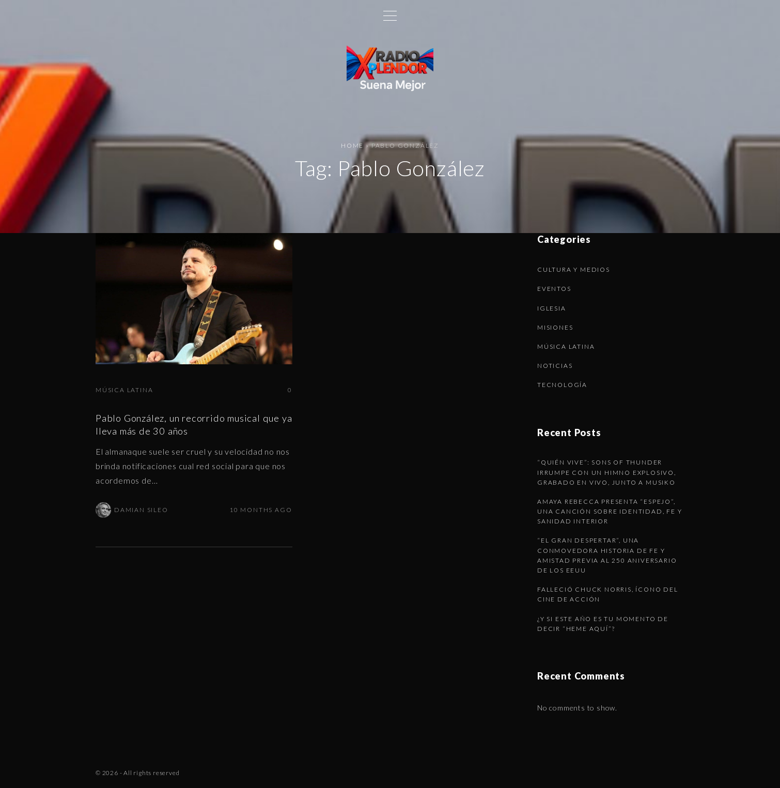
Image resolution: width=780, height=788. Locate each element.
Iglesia (551, 308)
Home (352, 145)
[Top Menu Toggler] (390, 15)
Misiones (555, 327)
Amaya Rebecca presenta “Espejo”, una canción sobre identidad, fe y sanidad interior (609, 511)
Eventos (554, 288)
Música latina (124, 390)
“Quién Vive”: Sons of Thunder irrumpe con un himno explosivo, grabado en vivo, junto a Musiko (606, 472)
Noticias (554, 365)
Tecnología (562, 385)
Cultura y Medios (573, 269)
